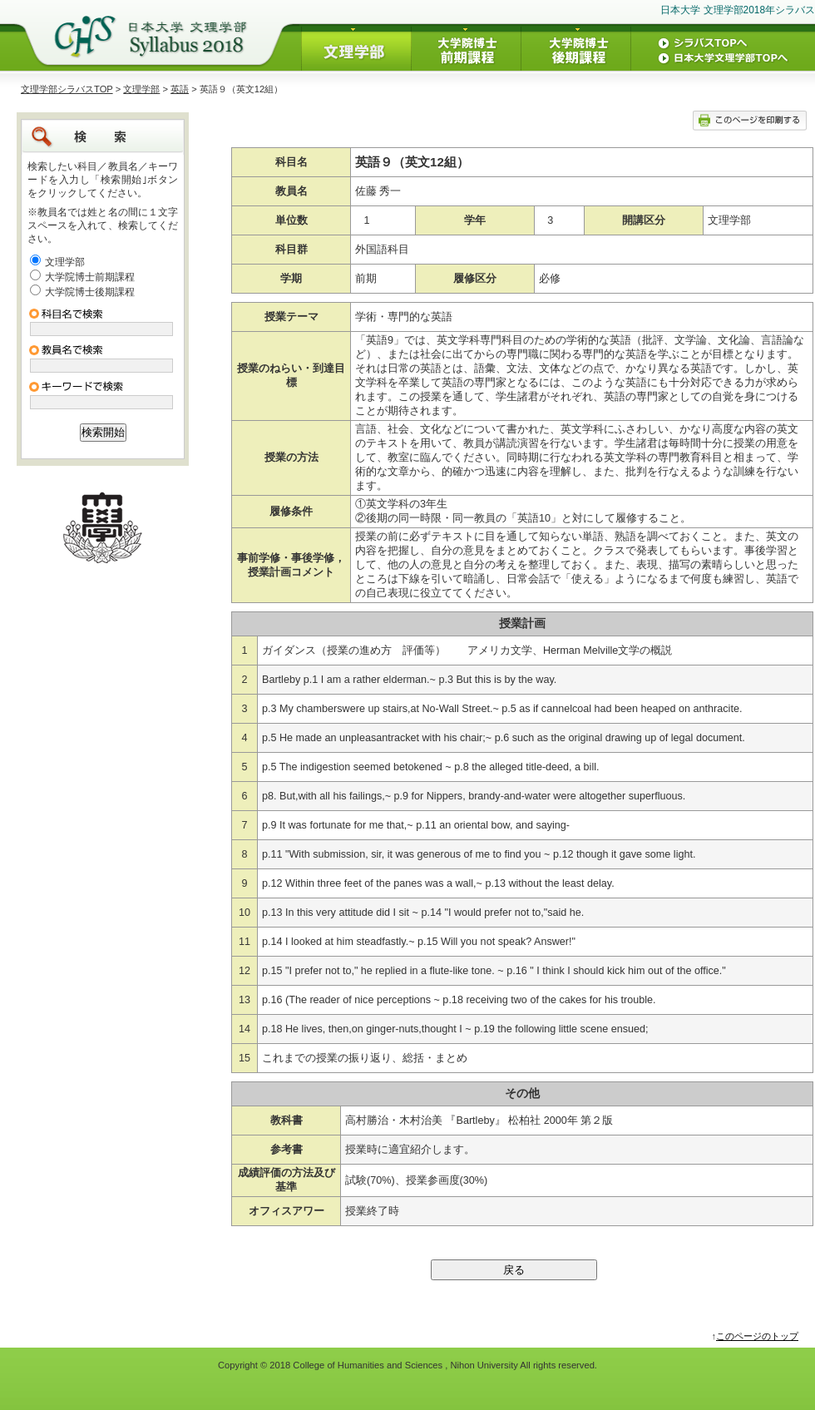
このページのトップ (757, 1336)
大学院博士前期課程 (90, 277)
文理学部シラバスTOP (67, 89)
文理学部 (141, 89)
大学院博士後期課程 (90, 292)
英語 (179, 89)
